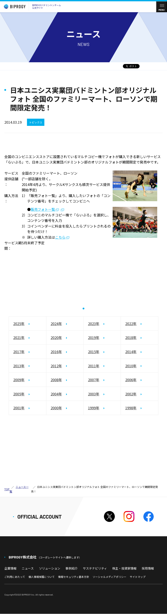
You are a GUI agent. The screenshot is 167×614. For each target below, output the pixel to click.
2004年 (56, 393)
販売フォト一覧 (43, 209)
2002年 (131, 393)
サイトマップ (137, 577)
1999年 (93, 408)
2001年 (19, 408)
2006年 (131, 380)
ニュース (28, 568)
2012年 (56, 365)
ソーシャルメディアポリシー (109, 577)
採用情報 (148, 568)
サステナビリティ (95, 568)
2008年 (56, 380)
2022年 (131, 323)
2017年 (19, 351)
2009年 (19, 380)
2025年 (19, 323)
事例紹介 (71, 568)
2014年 (131, 351)
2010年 (131, 365)
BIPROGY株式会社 (44, 557)
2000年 (56, 408)
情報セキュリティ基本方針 (73, 577)
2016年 (56, 351)
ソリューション (49, 568)
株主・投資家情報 (124, 568)
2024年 (56, 323)
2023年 (93, 323)
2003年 (93, 393)
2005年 (19, 393)
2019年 (93, 337)
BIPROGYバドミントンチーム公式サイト (31, 6)
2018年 (131, 337)
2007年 (93, 380)
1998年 (131, 408)
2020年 (56, 337)
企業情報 (10, 568)
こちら (60, 237)
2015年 (93, 351)
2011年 (93, 365)
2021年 (19, 337)
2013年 (19, 365)
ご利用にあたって (14, 577)
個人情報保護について (41, 577)
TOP (7, 489)
